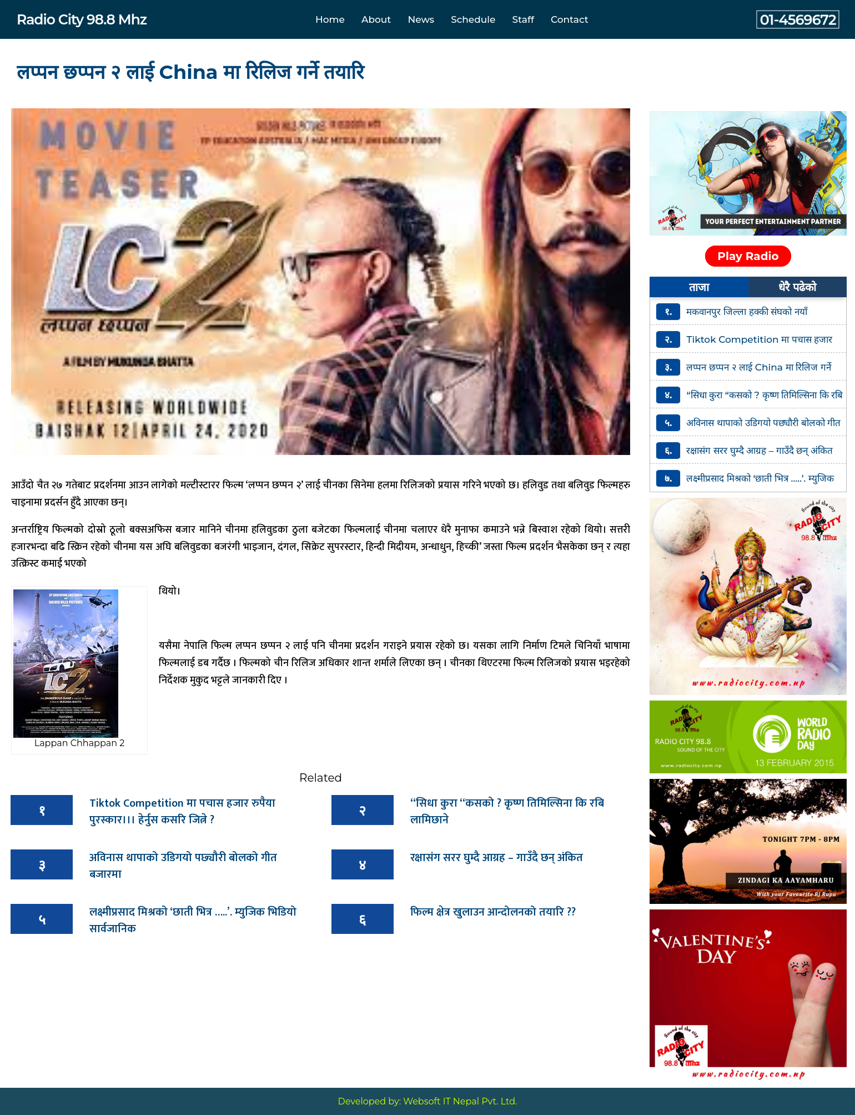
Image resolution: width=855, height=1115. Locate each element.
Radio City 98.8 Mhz (82, 19)
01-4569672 (798, 19)
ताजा (699, 287)
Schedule (473, 19)
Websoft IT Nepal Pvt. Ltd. (460, 1101)
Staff (523, 19)
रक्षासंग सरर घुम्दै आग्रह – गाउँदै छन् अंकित (496, 857)
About (376, 19)
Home (330, 19)
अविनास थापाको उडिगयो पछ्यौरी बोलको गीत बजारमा (183, 866)
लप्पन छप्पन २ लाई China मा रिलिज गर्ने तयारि (190, 72)
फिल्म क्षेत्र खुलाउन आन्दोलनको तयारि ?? (493, 912)
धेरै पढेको (797, 287)
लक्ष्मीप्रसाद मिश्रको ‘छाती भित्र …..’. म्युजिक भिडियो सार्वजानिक (192, 920)
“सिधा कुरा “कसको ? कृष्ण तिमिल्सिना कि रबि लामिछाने (507, 811)
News (421, 19)
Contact (570, 19)
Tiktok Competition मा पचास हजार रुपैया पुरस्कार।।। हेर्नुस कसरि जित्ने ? (182, 811)
